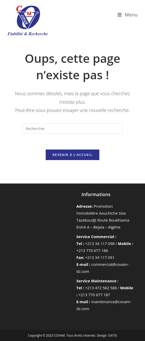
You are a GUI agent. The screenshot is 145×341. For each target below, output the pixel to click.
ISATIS (112, 335)
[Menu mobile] (128, 15)
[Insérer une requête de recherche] (73, 129)
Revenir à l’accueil (72, 154)
